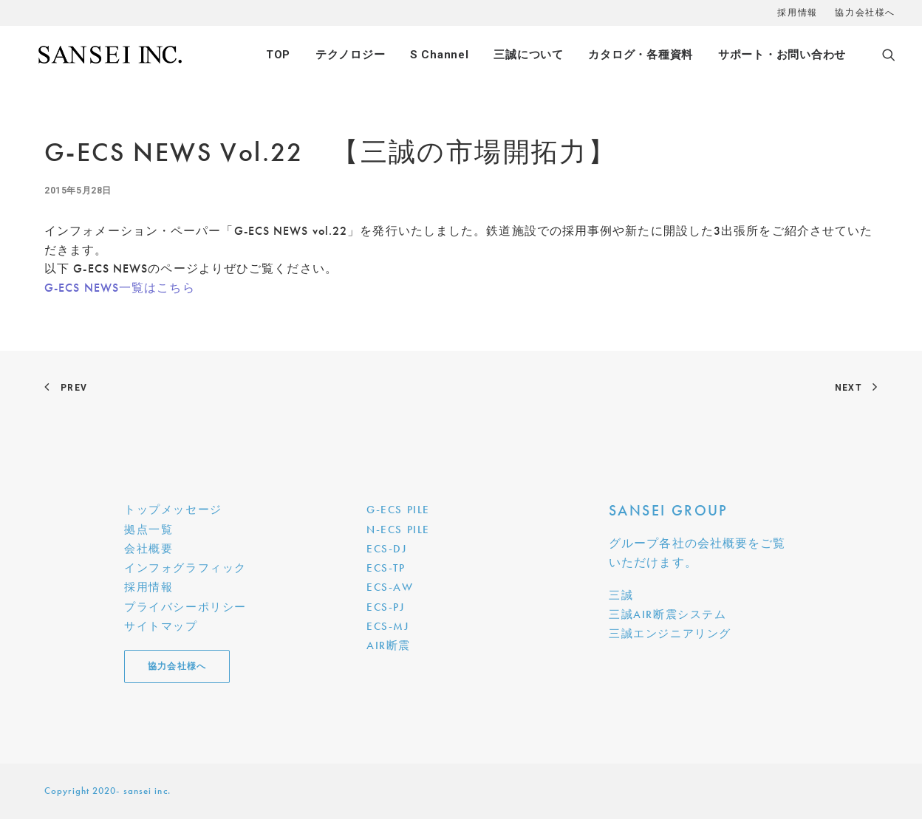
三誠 (621, 595)
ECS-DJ (386, 548)
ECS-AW (390, 587)
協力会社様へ (865, 12)
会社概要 (148, 548)
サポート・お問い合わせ (782, 54)
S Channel (439, 54)
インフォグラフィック (185, 568)
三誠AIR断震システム (668, 614)
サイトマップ (161, 626)
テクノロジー (350, 54)
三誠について (529, 54)
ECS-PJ (385, 607)
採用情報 (797, 12)
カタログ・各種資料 (640, 54)
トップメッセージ (173, 509)
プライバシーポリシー (185, 607)
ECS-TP (386, 568)
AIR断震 (388, 645)
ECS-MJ (387, 626)
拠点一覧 (148, 529)
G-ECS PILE (398, 509)
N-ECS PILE (398, 529)
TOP (278, 54)
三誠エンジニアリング (670, 633)
